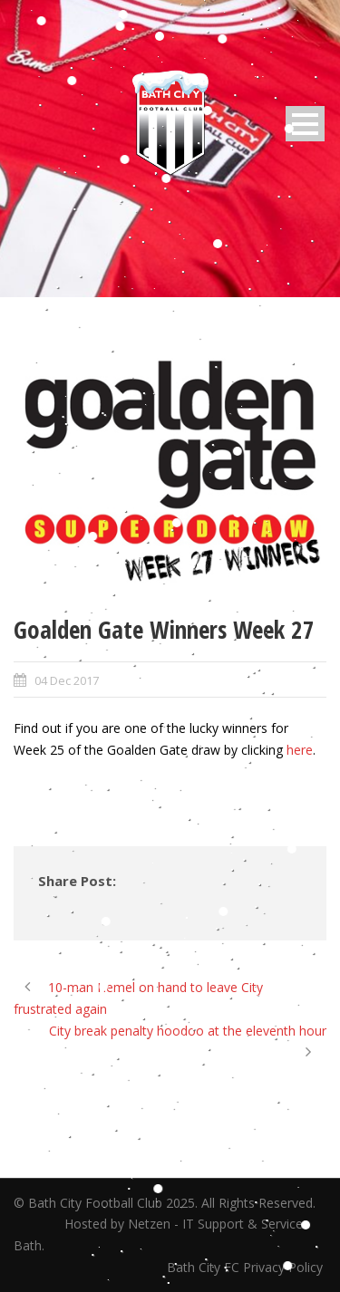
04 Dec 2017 (66, 680)
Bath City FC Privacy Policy (246, 1267)
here (300, 749)
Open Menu (305, 123)
